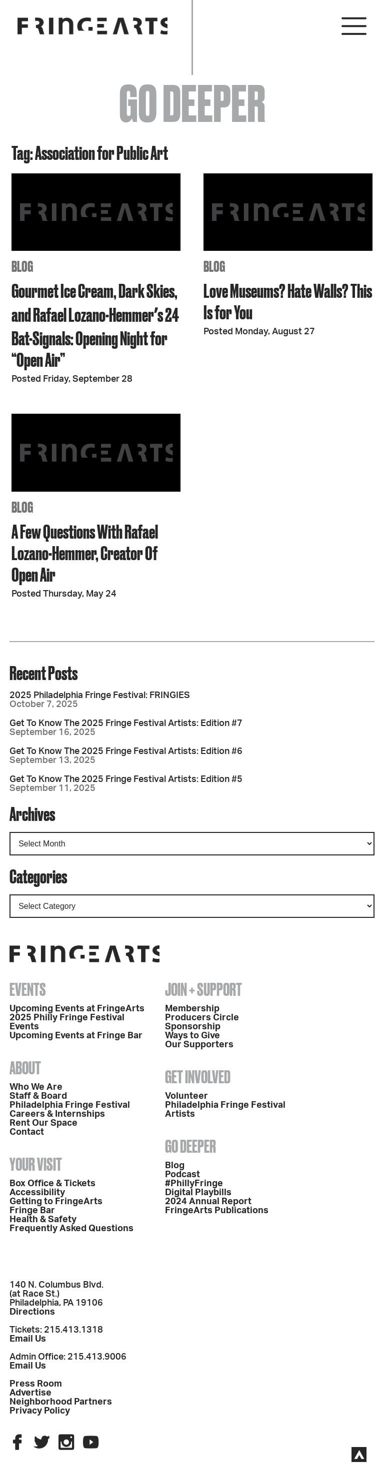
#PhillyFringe (194, 1183)
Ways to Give (192, 1035)
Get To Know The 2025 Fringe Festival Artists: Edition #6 (126, 751)
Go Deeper (190, 1146)
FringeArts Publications (216, 1210)
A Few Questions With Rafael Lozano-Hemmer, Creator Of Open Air (85, 553)
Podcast (182, 1174)
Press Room (36, 1384)
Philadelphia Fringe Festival (70, 1105)
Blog (174, 1165)
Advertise (31, 1393)
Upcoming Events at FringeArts (77, 1008)
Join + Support (203, 989)
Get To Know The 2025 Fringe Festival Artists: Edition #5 (126, 779)
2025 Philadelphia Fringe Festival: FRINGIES (100, 695)
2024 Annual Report (208, 1201)
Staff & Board (38, 1096)
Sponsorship (192, 1026)
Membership (192, 1008)
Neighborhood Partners (61, 1402)
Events (28, 989)
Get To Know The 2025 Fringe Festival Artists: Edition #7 (126, 723)
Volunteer (186, 1096)
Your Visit (36, 1164)
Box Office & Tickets (53, 1183)
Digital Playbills (198, 1192)
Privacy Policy (40, 1411)
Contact (27, 1132)
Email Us (28, 1339)
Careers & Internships (57, 1114)
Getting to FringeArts (56, 1201)
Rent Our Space (44, 1123)
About (25, 1068)
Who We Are (36, 1087)
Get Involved (197, 1077)
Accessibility (37, 1192)
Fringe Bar (32, 1210)
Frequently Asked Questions (72, 1228)
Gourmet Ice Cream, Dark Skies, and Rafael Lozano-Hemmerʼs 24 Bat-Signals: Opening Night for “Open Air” (95, 325)
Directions (32, 1312)
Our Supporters (199, 1044)
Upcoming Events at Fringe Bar (76, 1035)
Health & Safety (43, 1219)
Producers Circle (202, 1017)
